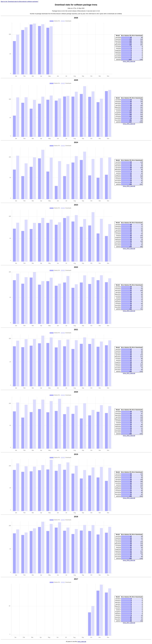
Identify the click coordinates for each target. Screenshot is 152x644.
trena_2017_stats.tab (129, 623)
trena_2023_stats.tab (129, 248)
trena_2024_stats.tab (129, 186)
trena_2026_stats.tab (129, 61)
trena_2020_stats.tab (129, 436)
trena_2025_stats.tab (129, 124)
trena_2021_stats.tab (129, 373)
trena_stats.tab (82, 642)
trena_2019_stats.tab (129, 498)
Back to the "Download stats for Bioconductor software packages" (19, 1)
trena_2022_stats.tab (129, 311)
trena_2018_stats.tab (129, 560)
